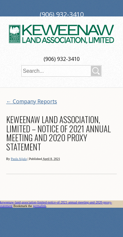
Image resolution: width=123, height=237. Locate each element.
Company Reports (31, 101)
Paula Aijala (19, 159)
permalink (39, 206)
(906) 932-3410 (62, 59)
